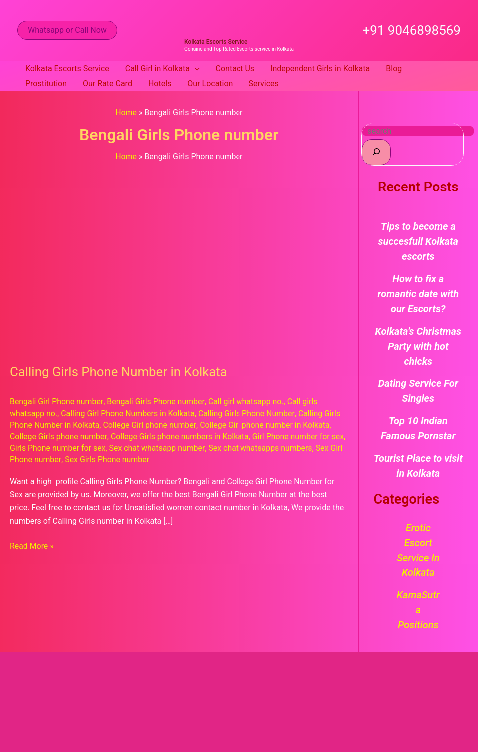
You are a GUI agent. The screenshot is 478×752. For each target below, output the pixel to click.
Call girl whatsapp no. (247, 401)
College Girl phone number (150, 425)
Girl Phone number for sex (300, 436)
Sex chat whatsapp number (158, 448)
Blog (394, 68)
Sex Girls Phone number (107, 459)
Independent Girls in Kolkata (320, 68)
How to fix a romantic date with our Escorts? (418, 294)
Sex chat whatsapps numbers (261, 448)
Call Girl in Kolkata (162, 68)
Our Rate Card (107, 83)
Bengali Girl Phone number (57, 401)
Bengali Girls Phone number (156, 401)
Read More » (32, 545)
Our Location (210, 83)
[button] (67, 30)
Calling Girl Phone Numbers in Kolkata (128, 413)
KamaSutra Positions (418, 610)
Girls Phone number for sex (58, 448)
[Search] (376, 152)
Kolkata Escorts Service (215, 41)
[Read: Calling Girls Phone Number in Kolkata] (179, 261)
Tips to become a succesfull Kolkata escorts (418, 241)
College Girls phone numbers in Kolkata (180, 436)
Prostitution (46, 83)
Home (126, 112)
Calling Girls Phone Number (248, 413)
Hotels (159, 83)
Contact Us (235, 68)
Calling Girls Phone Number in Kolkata (119, 371)
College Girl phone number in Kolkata (266, 425)
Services (263, 83)
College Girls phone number (58, 436)
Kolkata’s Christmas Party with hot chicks (418, 346)
